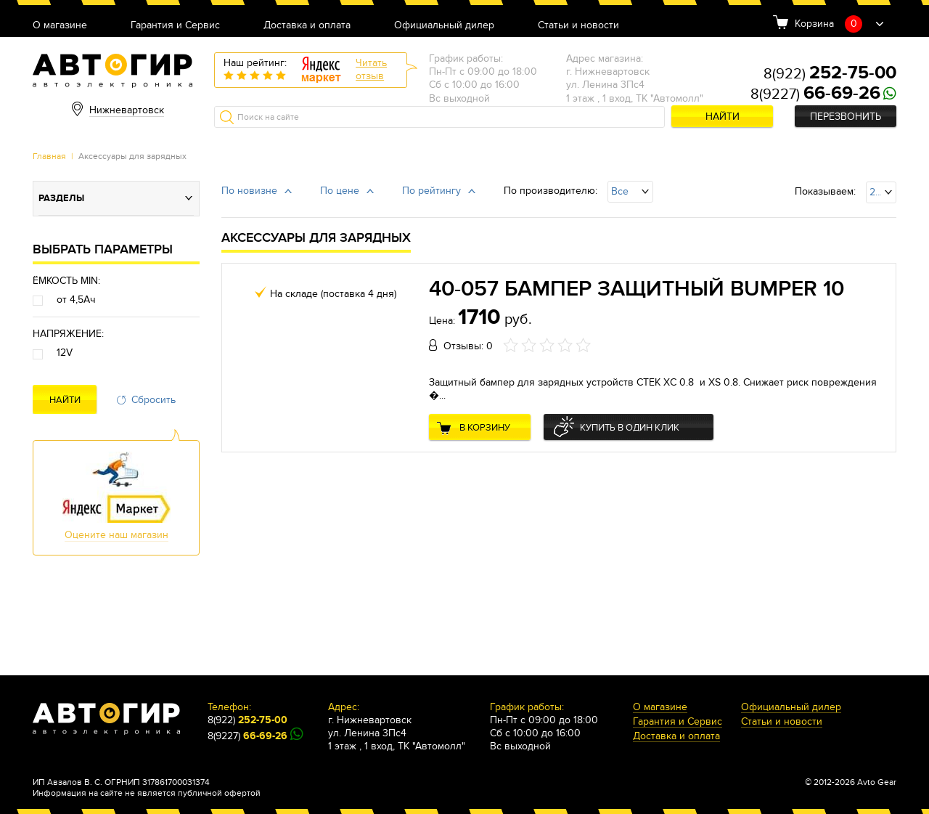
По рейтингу (431, 190)
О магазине (60, 25)
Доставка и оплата (307, 25)
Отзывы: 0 (468, 346)
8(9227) (815, 94)
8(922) (830, 74)
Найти (722, 116)
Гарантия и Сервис (175, 25)
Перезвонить (845, 116)
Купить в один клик (629, 428)
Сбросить (153, 400)
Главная (49, 156)
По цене (339, 190)
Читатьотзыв (371, 69)
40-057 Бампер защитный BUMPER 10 (636, 289)
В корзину (484, 428)
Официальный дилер (444, 25)
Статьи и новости (578, 25)
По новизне (249, 190)
